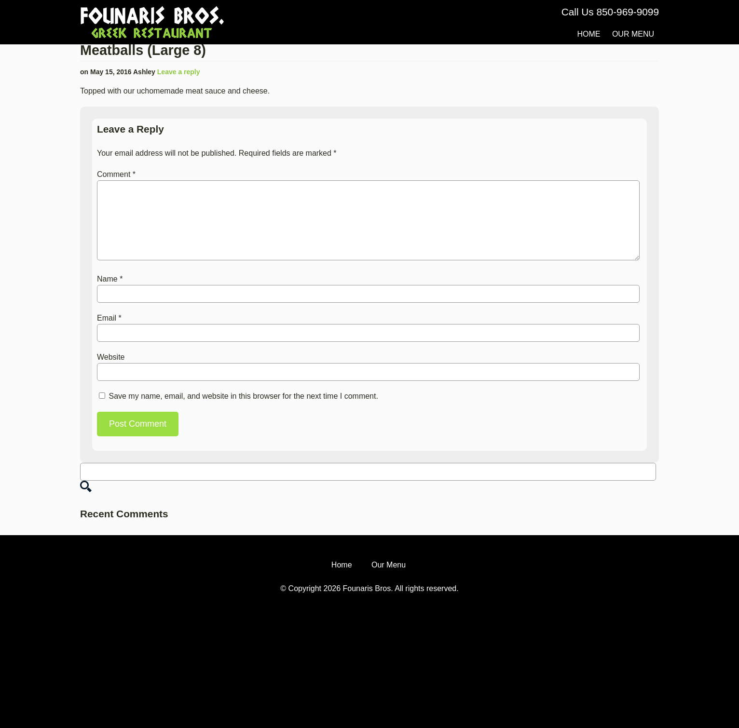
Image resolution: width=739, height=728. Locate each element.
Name (110, 279)
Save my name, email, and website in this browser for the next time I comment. (243, 396)
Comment (116, 174)
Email (109, 318)
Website (111, 357)
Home (588, 34)
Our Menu (633, 34)
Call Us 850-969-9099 (610, 11)
